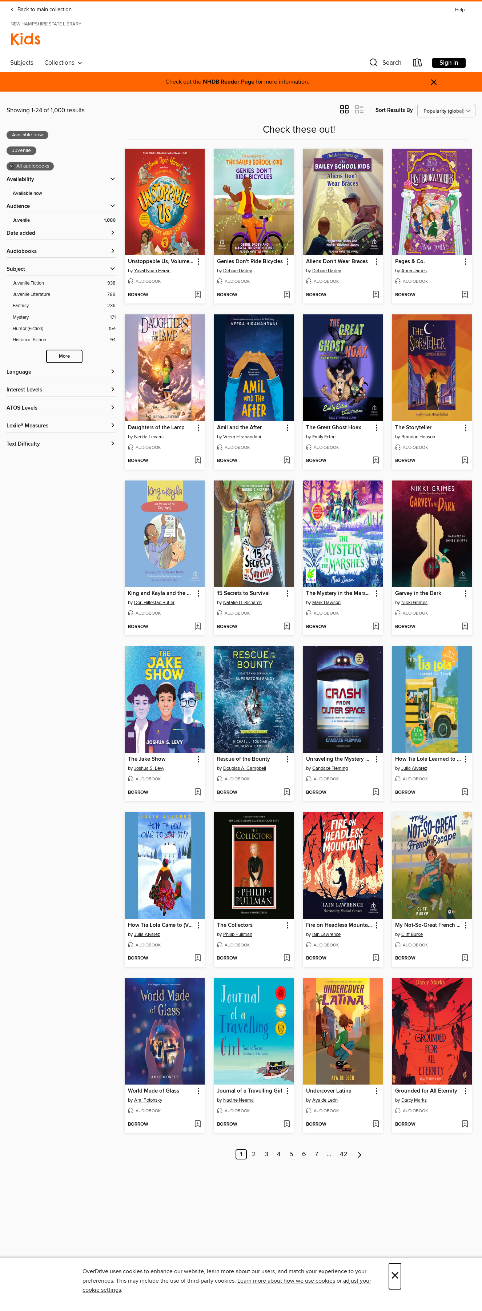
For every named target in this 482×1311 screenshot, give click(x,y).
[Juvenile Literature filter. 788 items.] (64, 294)
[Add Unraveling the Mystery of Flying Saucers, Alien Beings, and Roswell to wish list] (375, 792)
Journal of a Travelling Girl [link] (249, 1091)
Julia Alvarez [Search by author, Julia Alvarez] (414, 768)
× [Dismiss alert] (434, 82)
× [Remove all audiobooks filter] (11, 166)
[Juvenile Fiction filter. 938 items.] (64, 283)
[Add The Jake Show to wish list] (197, 792)
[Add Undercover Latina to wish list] (375, 1124)
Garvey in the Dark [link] (418, 593)
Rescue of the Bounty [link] (243, 759)
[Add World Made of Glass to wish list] (197, 1124)
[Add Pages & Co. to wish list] (464, 295)
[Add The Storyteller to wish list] (464, 461)
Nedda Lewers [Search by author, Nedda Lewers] (149, 437)
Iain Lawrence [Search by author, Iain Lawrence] (326, 934)
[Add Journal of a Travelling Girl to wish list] (286, 1124)
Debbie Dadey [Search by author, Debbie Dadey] (237, 271)
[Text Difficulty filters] (61, 444)
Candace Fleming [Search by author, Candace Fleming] (330, 768)
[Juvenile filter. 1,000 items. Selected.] (64, 220)
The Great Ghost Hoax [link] (333, 428)
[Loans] (418, 64)
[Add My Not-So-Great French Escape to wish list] (464, 958)
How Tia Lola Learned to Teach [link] (428, 759)
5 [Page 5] (291, 1154)
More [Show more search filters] (64, 356)
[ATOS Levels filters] (61, 408)
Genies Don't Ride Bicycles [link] (250, 261)
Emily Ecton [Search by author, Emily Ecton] (324, 437)
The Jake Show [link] (146, 759)
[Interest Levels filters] (61, 390)
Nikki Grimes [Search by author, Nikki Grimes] (414, 603)
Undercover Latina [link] (329, 1091)
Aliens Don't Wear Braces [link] (337, 261)
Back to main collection (41, 10)
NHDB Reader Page (228, 82)
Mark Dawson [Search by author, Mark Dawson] (326, 603)
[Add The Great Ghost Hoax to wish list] (375, 461)
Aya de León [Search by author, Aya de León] (325, 1100)
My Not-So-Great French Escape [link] (428, 925)
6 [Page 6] (304, 1154)
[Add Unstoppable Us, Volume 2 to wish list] (197, 295)
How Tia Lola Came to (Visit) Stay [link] (161, 925)
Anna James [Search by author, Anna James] (414, 271)
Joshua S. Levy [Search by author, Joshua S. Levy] (149, 768)
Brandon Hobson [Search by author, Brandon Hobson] (418, 437)
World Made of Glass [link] (153, 1091)
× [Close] (394, 1276)
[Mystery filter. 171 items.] (64, 317)
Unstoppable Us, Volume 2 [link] (161, 261)
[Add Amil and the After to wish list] (286, 461)
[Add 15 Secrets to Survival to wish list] (286, 627)
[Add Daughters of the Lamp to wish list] (197, 461)
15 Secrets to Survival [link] (243, 593)
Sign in (448, 63)
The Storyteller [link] (413, 428)
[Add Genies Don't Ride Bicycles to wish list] (286, 295)
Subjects (21, 63)
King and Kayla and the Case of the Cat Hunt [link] (161, 593)
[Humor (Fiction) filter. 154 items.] (64, 329)
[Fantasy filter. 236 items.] (64, 306)
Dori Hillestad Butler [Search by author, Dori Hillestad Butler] (154, 603)
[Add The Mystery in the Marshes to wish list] (375, 627)
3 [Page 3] (266, 1154)
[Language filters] (61, 372)
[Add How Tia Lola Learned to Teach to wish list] (464, 792)
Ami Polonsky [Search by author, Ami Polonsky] (148, 1100)
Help (460, 10)
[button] (384, 64)
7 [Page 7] (316, 1154)
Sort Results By (394, 110)
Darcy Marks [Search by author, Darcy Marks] (414, 1100)
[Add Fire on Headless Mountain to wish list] (375, 958)
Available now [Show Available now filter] (27, 193)
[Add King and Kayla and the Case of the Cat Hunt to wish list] (197, 627)
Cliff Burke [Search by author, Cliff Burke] (412, 934)
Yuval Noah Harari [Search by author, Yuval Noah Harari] (152, 271)
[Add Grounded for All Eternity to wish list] (464, 1124)
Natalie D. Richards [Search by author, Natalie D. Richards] (242, 603)
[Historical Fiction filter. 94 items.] (64, 340)
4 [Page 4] (279, 1154)
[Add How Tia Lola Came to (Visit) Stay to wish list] (197, 958)
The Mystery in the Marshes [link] (339, 593)
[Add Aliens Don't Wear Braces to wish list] (375, 295)
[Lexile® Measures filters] (61, 426)
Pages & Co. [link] (410, 261)
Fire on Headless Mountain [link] (339, 925)
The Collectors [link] (235, 925)
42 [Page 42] (344, 1154)
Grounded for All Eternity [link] (426, 1091)
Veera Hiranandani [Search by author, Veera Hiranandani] (242, 437)
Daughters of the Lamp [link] (156, 428)
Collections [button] (63, 63)
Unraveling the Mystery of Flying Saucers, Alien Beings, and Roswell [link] (339, 759)
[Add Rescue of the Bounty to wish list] (286, 792)
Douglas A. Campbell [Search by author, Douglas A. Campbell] (244, 768)
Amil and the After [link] (239, 428)
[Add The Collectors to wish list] (286, 958)
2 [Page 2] (254, 1154)
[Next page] (360, 1154)
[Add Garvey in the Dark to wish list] (464, 627)
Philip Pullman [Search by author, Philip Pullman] (237, 934)
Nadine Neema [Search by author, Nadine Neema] (238, 1100)
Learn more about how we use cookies (286, 1280)
